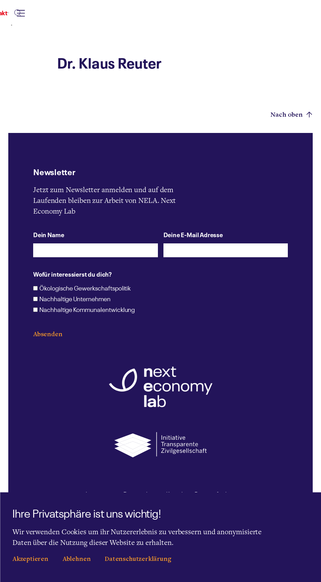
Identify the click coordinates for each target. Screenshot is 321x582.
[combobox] (196, 19)
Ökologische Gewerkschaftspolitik (85, 289)
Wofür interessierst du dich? (72, 274)
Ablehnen (77, 559)
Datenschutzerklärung (138, 559)
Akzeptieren (30, 559)
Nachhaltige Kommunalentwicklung (87, 310)
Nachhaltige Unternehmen (75, 299)
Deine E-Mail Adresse (193, 234)
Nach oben (292, 114)
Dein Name (48, 234)
